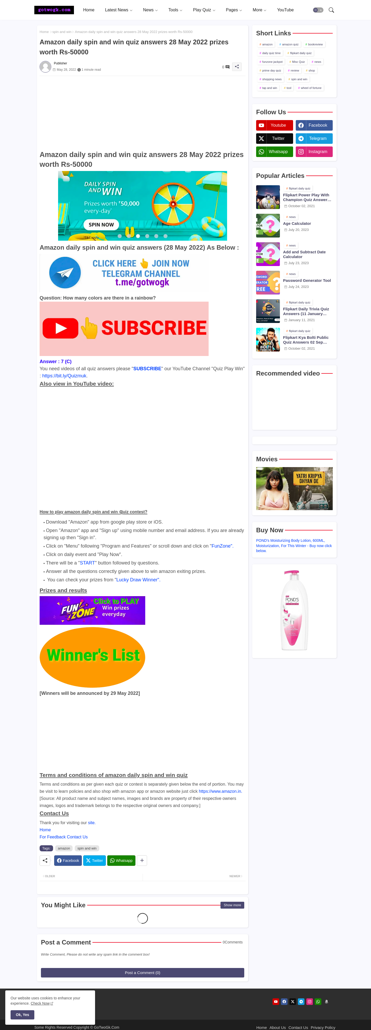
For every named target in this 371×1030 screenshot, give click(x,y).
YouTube (285, 10)
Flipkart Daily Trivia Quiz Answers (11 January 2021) (306, 311)
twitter (278, 138)
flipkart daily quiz (301, 53)
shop (312, 70)
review (295, 70)
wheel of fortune (311, 87)
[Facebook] (68, 860)
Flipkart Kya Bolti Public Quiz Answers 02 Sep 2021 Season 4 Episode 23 (307, 340)
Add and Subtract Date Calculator (304, 254)
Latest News (116, 10)
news (317, 61)
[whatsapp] (318, 1001)
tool (289, 87)
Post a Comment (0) (142, 972)
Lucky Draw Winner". (138, 579)
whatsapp (278, 151)
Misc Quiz (298, 61)
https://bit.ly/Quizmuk (64, 375)
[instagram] (309, 1001)
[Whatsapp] (121, 860)
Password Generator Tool (307, 280)
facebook (318, 125)
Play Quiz (202, 10)
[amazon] (326, 1001)
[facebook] (284, 1001)
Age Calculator (297, 223)
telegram (318, 138)
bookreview (315, 44)
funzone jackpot (272, 61)
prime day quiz (271, 70)
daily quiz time (271, 53)
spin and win (61, 32)
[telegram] (301, 1001)
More (257, 10)
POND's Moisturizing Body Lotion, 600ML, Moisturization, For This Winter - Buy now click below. (294, 545)
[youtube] (276, 1001)
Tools (173, 10)
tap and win (269, 87)
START (87, 563)
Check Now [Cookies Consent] (40, 1003)
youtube (278, 125)
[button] (318, 10)
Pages (232, 10)
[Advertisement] (143, 113)
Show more (232, 905)
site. (92, 822)
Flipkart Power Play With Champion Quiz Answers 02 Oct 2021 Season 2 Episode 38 (306, 197)
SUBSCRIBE (147, 368)
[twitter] (292, 1001)
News (148, 10)
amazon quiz (290, 44)
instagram (317, 151)
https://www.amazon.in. (220, 791)
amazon (64, 848)
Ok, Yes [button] (22, 1015)
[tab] (89, 10)
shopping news (271, 79)
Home (89, 10)
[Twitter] (94, 860)
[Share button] (142, 860)
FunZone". (222, 546)
